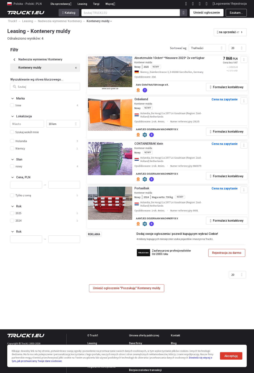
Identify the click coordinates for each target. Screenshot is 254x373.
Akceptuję (231, 356)
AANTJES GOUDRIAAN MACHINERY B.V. (162, 131)
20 (232, 48)
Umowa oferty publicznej (144, 335)
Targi (96, 3)
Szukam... (236, 13)
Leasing (82, 3)
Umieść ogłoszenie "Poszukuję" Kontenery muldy (126, 296)
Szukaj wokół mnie (27, 132)
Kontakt (175, 335)
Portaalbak (144, 196)
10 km (52, 124)
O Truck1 (92, 335)
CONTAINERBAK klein (151, 147)
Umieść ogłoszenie (206, 12)
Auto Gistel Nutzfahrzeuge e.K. (157, 86)
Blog (174, 343)
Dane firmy (135, 343)
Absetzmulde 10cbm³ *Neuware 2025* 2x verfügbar (172, 59)
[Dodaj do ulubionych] (240, 61)
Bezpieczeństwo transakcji (145, 370)
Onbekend (144, 101)
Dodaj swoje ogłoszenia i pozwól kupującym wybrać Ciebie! (178, 241)
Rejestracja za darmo (225, 260)
